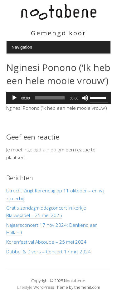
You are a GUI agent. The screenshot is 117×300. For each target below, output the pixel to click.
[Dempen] (85, 98)
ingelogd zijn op (40, 149)
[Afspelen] (14, 98)
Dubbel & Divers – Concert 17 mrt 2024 (48, 251)
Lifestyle (24, 287)
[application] (58, 98)
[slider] (50, 97)
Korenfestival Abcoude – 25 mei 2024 (46, 242)
